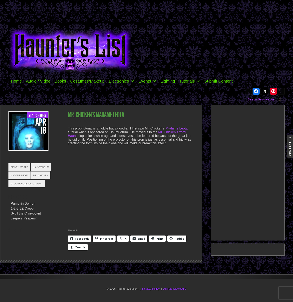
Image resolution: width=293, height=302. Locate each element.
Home (16, 81)
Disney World (19, 167)
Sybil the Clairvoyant (26, 213)
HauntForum (41, 167)
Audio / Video (38, 81)
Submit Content (218, 81)
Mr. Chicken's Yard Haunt (27, 183)
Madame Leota (19, 175)
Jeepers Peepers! (24, 218)
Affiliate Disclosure (175, 288)
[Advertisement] (249, 175)
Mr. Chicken (40, 175)
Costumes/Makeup (87, 81)
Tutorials (189, 81)
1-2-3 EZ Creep (22, 208)
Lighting (168, 81)
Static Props (37, 115)
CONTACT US (290, 146)
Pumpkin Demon (23, 203)
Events (147, 81)
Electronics (121, 81)
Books (60, 81)
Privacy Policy (151, 288)
